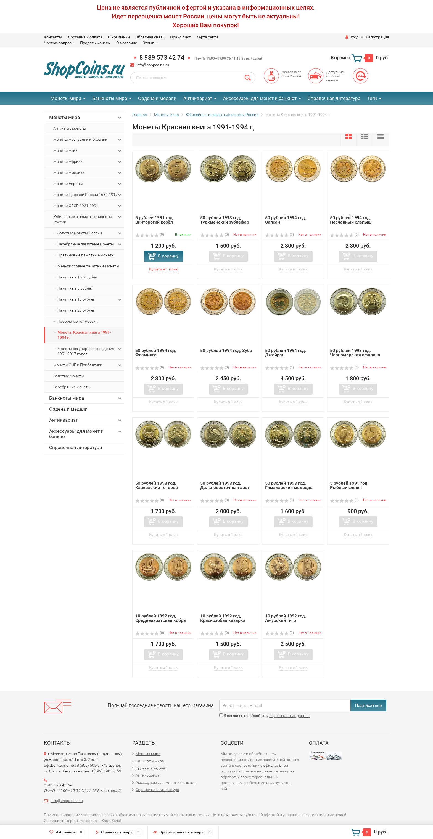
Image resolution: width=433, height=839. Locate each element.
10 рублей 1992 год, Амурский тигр (285, 618)
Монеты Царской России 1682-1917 (87, 195)
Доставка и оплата (85, 37)
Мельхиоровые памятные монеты (88, 266)
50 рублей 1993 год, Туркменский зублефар (224, 220)
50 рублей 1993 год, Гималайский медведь (289, 485)
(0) (149, 235)
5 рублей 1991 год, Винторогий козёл (154, 220)
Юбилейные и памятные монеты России (87, 219)
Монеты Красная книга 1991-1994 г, (84, 335)
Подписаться (368, 705)
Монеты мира (66, 98)
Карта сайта (207, 37)
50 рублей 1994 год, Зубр (226, 350)
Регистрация (377, 37)
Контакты (53, 37)
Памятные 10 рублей (89, 299)
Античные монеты (69, 128)
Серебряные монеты (72, 387)
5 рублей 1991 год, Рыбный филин (349, 485)
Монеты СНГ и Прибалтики (87, 365)
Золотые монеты (68, 376)
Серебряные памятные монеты (89, 244)
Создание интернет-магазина (70, 820)
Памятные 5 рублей (75, 288)
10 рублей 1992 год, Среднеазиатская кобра (160, 618)
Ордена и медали (157, 98)
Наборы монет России (77, 321)
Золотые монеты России (89, 233)
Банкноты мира (109, 98)
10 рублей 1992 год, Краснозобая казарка (222, 618)
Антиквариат (197, 98)
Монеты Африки (87, 161)
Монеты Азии (87, 150)
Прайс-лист (180, 37)
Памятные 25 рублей (76, 310)
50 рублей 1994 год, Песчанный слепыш (351, 220)
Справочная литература (334, 98)
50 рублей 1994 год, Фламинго (155, 352)
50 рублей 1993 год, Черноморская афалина (355, 352)
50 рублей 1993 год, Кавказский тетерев (156, 485)
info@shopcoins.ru (152, 65)
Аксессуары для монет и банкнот (260, 98)
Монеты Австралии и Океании (87, 139)
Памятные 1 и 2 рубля (77, 277)
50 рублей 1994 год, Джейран (285, 352)
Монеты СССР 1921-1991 (87, 206)
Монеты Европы (87, 184)
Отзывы (149, 43)
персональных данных (289, 715)
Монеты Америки (87, 173)
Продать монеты (95, 43)
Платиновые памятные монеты (86, 255)
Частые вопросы (59, 43)
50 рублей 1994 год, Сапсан (285, 220)
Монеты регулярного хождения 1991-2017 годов (89, 351)
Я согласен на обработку (264, 715)
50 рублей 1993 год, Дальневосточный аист (224, 485)
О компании (119, 37)
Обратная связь (150, 37)
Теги (372, 98)
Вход (351, 37)
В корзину (168, 256)
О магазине (126, 43)
